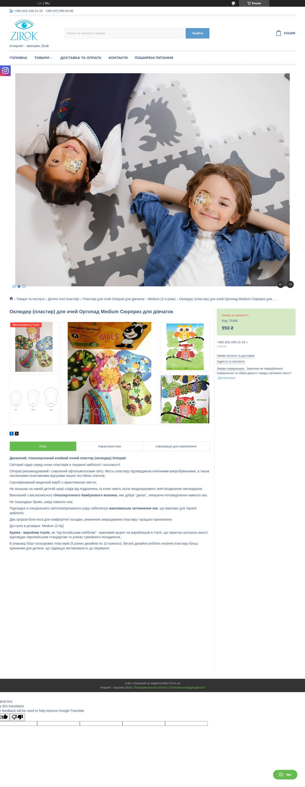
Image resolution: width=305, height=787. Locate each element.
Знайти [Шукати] (197, 33)
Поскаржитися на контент (151, 687)
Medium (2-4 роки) (162, 299)
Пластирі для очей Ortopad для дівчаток (113, 299)
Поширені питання (154, 57)
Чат (285, 774)
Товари (41, 57)
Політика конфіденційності (187, 687)
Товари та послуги (30, 299)
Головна (18, 57)
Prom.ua (174, 683)
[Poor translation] (17, 717)
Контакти (118, 57)
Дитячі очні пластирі (63, 299)
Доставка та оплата (80, 57)
